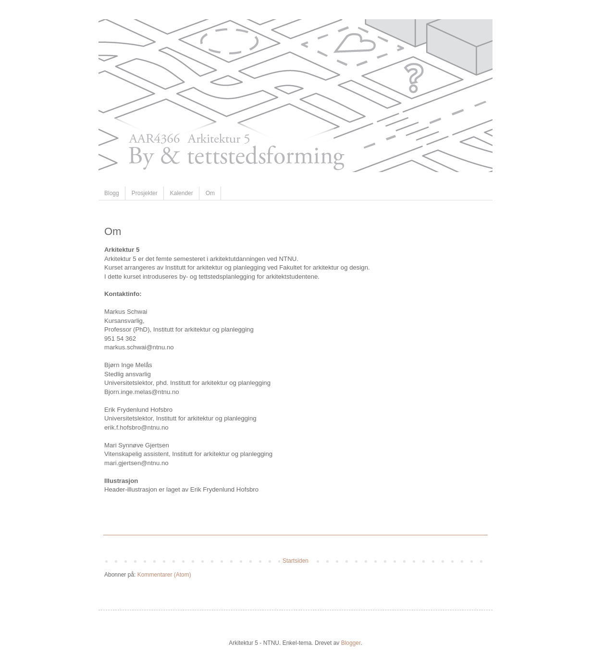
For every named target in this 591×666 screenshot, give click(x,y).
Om (210, 193)
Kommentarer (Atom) (164, 574)
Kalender (181, 193)
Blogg (111, 193)
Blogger (351, 643)
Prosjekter (145, 193)
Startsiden (295, 560)
